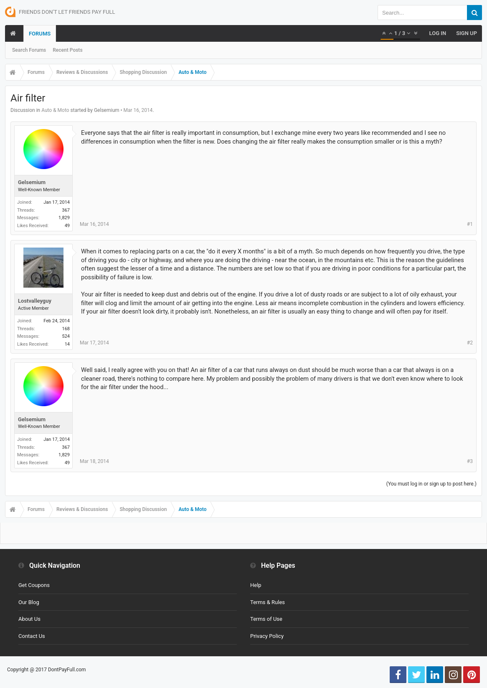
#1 (470, 224)
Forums (40, 33)
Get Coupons (34, 585)
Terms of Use (266, 619)
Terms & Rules (267, 602)
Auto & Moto (55, 110)
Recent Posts (67, 50)
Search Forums (29, 50)
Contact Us (31, 636)
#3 (470, 461)
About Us (29, 619)
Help (255, 585)
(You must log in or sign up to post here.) (431, 484)
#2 (470, 343)
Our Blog (28, 602)
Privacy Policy (267, 636)
